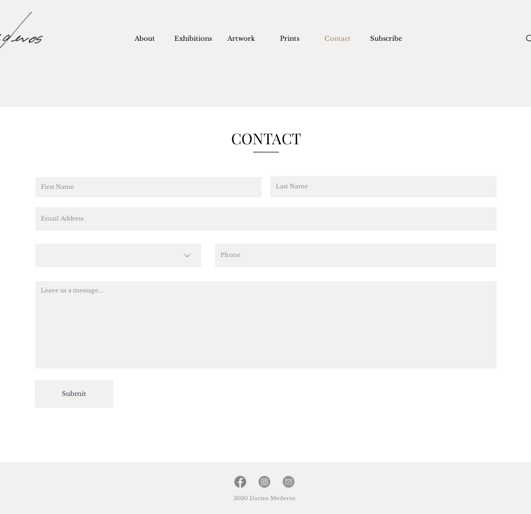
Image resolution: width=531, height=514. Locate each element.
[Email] (288, 482)
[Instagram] (264, 482)
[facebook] (240, 482)
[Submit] (74, 394)
